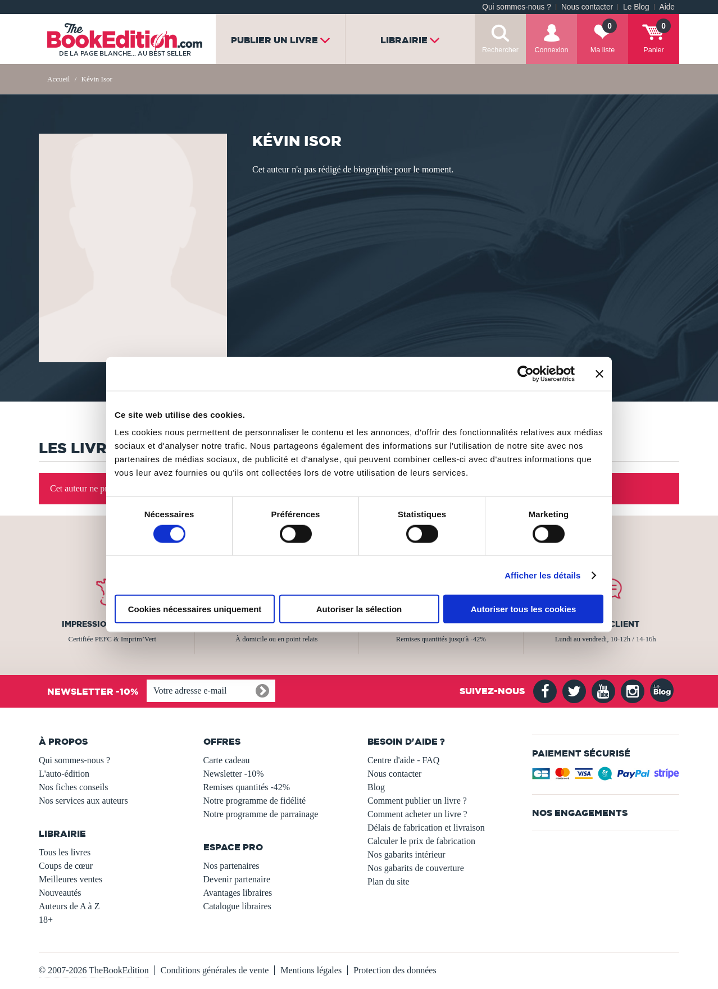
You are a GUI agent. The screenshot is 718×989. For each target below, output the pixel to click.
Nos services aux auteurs (83, 800)
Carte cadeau (226, 760)
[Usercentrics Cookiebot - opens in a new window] (525, 373)
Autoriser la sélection (359, 609)
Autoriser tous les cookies (523, 609)
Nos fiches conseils (73, 787)
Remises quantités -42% (246, 787)
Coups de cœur (66, 865)
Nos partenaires (231, 865)
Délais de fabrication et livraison (426, 827)
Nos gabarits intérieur (406, 854)
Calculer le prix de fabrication (421, 841)
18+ (46, 919)
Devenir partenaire (236, 879)
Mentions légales (311, 970)
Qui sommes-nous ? (516, 7)
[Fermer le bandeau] (599, 373)
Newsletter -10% (233, 773)
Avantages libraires (237, 892)
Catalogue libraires (237, 906)
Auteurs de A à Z (69, 906)
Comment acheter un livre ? (417, 814)
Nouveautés (60, 892)
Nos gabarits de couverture (415, 868)
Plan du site (388, 881)
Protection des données (395, 970)
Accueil (58, 79)
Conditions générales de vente (215, 970)
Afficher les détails (542, 575)
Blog (376, 787)
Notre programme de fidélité (254, 800)
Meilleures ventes (70, 879)
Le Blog (636, 7)
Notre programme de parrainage (261, 814)
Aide (667, 7)
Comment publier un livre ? (417, 800)
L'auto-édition (64, 773)
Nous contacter (587, 7)
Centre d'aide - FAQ (403, 760)
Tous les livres (64, 852)
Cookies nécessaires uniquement (195, 609)
